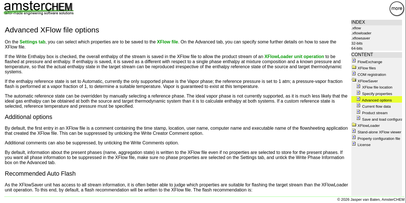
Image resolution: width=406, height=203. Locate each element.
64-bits (357, 48)
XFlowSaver (365, 81)
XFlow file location (374, 87)
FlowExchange (367, 62)
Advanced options (374, 100)
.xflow (356, 28)
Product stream (371, 113)
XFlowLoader (366, 125)
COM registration (369, 74)
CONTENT (362, 54)
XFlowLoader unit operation (294, 56)
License (361, 145)
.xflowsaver (360, 38)
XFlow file (167, 41)
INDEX (358, 22)
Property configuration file (376, 138)
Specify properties (374, 94)
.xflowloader (361, 33)
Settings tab (32, 41)
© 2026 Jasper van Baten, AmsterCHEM (371, 199)
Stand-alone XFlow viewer (376, 132)
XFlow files (364, 68)
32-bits (357, 43)
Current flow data (373, 106)
